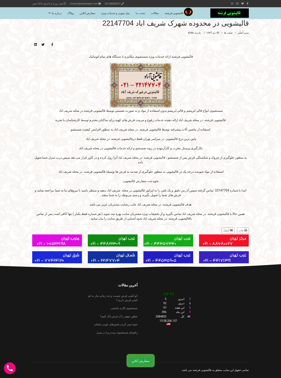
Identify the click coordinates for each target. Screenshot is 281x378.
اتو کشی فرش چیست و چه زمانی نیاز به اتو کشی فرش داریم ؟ (113, 298)
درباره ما (56, 13)
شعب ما (140, 13)
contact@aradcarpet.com (84, 3)
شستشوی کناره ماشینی (124, 308)
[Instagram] (237, 3)
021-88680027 (113, 3)
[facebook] (247, 3)
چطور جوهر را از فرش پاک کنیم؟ (119, 316)
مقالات (155, 13)
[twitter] (242, 3)
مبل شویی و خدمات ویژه (115, 13)
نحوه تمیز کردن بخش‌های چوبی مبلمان (116, 324)
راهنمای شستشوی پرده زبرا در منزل (117, 332)
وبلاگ (71, 13)
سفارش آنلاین (87, 13)
